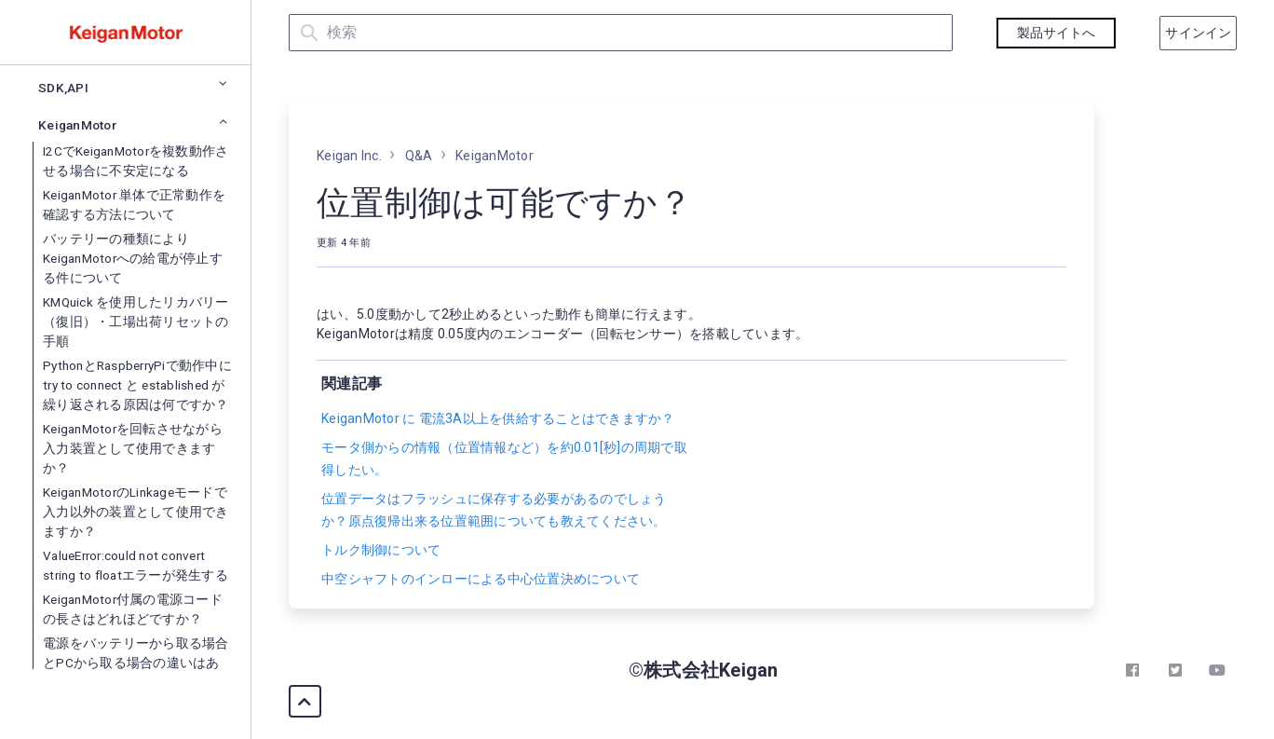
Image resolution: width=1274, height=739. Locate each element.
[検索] (621, 32)
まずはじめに (73, 118)
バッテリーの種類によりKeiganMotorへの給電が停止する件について (133, 581)
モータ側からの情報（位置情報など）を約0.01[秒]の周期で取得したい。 (504, 458)
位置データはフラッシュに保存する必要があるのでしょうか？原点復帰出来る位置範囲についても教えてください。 (494, 509)
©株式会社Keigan (704, 670)
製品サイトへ (1056, 32)
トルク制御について (380, 549)
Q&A (47, 364)
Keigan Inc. (349, 155)
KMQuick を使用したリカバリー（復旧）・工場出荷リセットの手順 (136, 644)
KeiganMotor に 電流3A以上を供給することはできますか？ (498, 418)
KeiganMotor (494, 155)
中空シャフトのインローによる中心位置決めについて (480, 578)
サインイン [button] (1198, 32)
